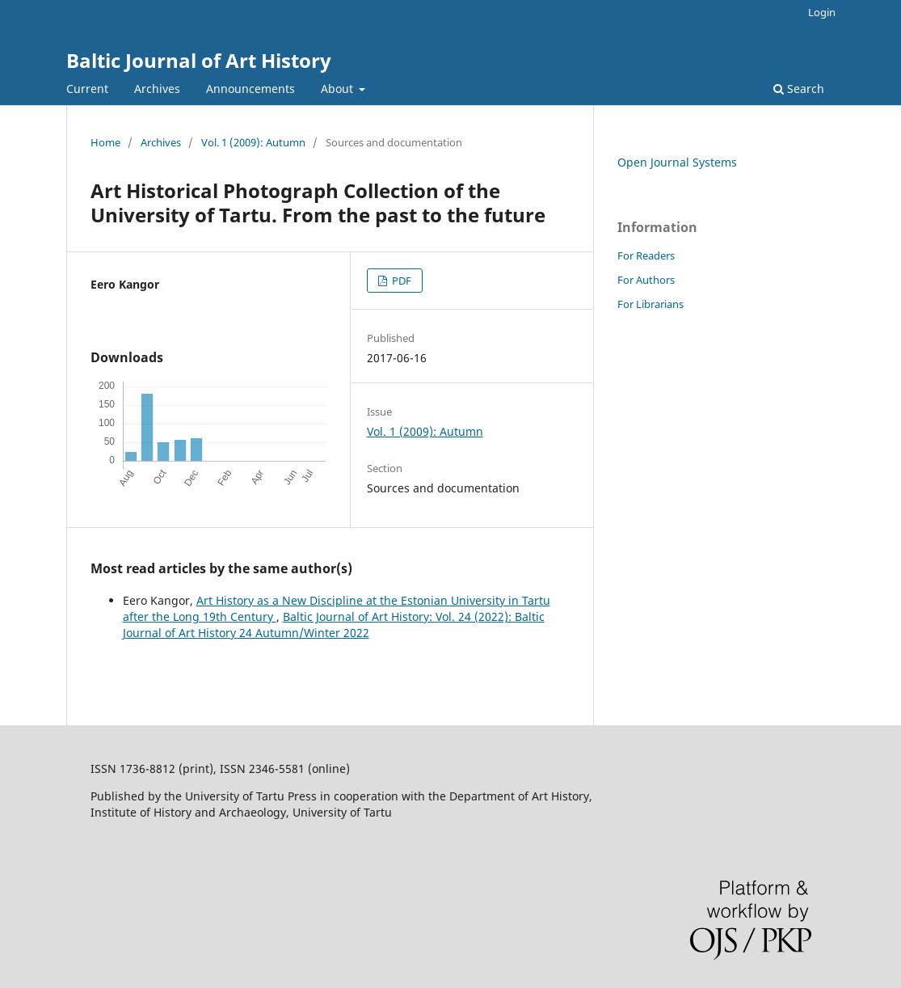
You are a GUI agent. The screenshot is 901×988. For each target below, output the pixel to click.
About (338, 88)
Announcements (250, 88)
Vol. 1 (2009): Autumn (253, 142)
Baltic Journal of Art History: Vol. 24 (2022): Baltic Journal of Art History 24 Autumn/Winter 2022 (334, 624)
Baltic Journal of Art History (198, 60)
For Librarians (650, 304)
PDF (400, 280)
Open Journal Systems (677, 162)
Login (822, 12)
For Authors (646, 279)
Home (105, 142)
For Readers (646, 255)
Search (798, 88)
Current (87, 88)
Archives (157, 88)
